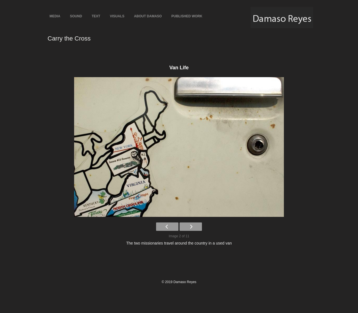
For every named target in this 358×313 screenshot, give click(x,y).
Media (55, 16)
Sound (76, 16)
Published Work (186, 16)
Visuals (117, 16)
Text (96, 16)
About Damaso (148, 16)
